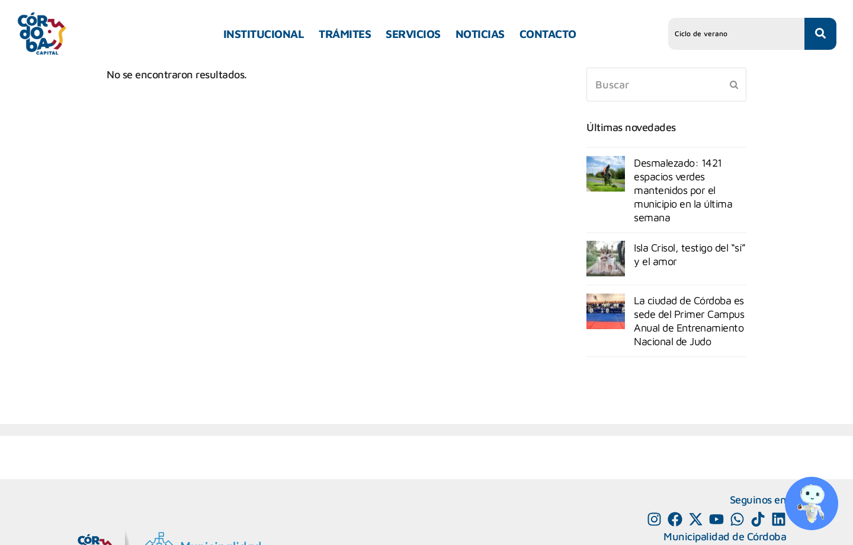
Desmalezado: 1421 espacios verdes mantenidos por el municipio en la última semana (683, 190)
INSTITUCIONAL (263, 33)
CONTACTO (548, 33)
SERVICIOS (413, 33)
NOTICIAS (480, 33)
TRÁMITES (345, 33)
